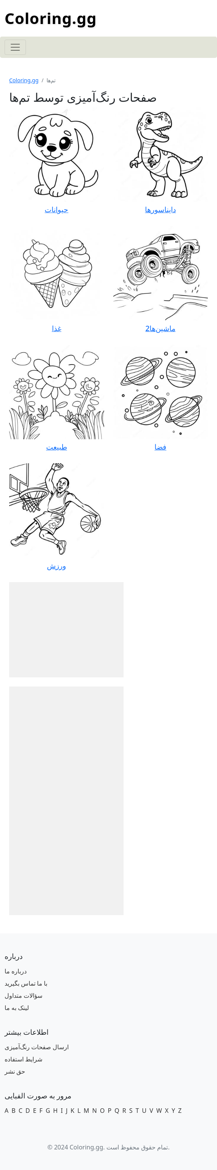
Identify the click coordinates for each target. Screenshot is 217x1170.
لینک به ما (17, 1008)
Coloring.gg (51, 18)
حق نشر (15, 1071)
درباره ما (16, 971)
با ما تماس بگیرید (26, 983)
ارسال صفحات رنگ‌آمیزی (37, 1047)
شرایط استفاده (23, 1059)
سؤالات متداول (23, 995)
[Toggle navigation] (15, 47)
